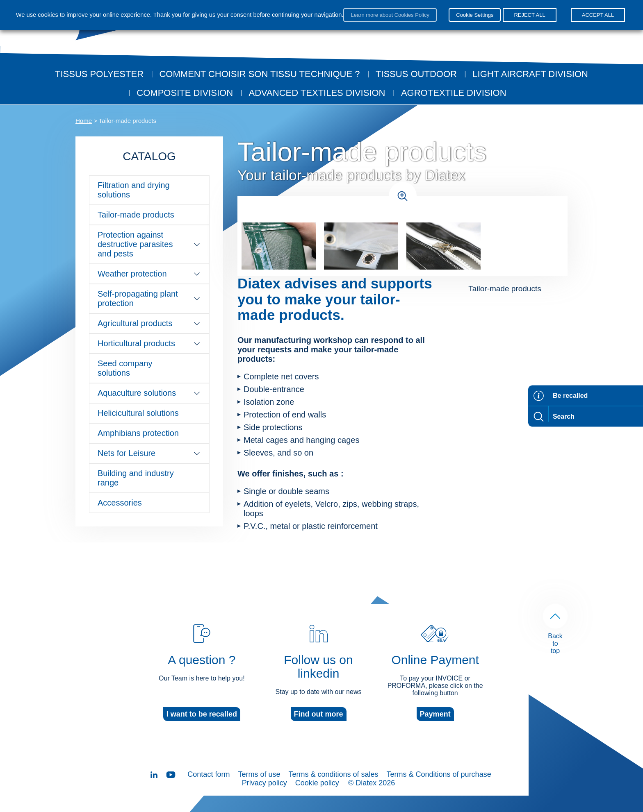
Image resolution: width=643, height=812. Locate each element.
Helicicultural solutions (138, 412)
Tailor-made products (136, 214)
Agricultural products (149, 323)
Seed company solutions (125, 368)
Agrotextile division (453, 93)
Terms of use (259, 774)
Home (83, 120)
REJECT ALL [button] (529, 15)
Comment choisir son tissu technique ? (259, 74)
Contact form (208, 774)
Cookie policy (317, 783)
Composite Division (185, 93)
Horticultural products (149, 343)
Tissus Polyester (99, 74)
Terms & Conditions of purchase (439, 774)
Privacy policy (264, 783)
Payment (435, 714)
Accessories (120, 502)
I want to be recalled (201, 714)
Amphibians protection (138, 433)
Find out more (318, 714)
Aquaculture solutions (149, 392)
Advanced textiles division (317, 93)
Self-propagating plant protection (149, 298)
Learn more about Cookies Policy (390, 15)
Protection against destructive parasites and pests (149, 244)
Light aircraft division (530, 74)
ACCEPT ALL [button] (598, 15)
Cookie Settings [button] (474, 15)
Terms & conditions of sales (333, 774)
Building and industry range (136, 478)
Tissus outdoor (416, 74)
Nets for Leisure (149, 453)
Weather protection (149, 273)
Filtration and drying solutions (134, 190)
